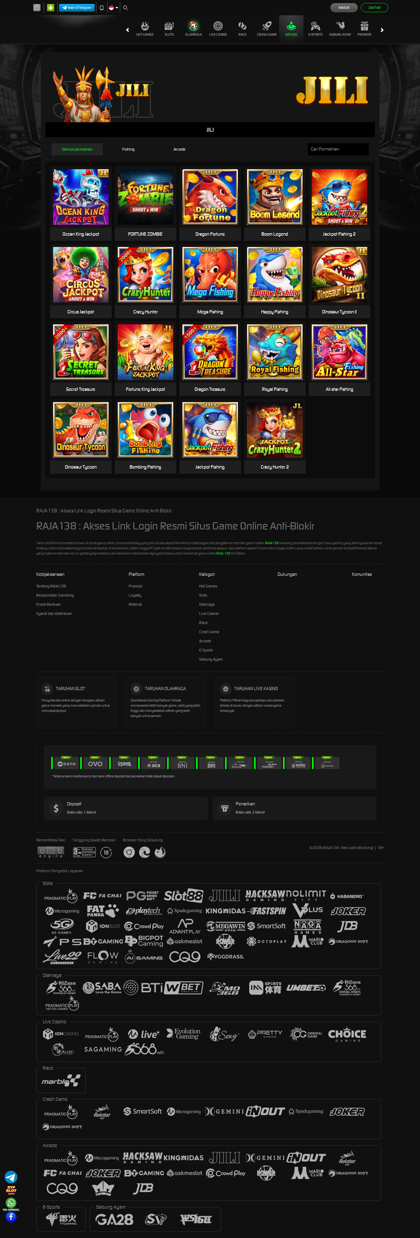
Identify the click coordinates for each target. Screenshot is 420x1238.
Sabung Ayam (340, 29)
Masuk (344, 7)
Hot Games (144, 29)
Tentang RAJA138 (51, 586)
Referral (135, 604)
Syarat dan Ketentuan (54, 613)
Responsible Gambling (55, 595)
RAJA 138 (223, 553)
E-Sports (315, 29)
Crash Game (267, 29)
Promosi (364, 29)
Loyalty (135, 595)
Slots (169, 29)
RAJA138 (271, 543)
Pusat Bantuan (48, 604)
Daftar (375, 7)
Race (242, 29)
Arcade (291, 29)
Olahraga (193, 29)
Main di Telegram (77, 7)
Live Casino (218, 29)
